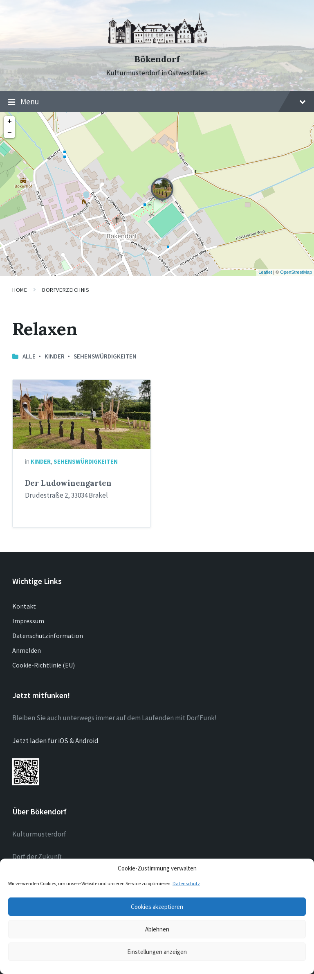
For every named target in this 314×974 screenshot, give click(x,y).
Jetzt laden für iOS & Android (55, 740)
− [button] (9, 133)
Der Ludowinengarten (68, 483)
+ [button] (9, 121)
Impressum (28, 621)
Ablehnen (157, 929)
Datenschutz (186, 883)
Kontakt (24, 606)
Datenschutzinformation (47, 635)
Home (19, 289)
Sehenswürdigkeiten (105, 356)
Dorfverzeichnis (65, 289)
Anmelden (26, 650)
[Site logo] (157, 44)
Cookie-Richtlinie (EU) (43, 665)
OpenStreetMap (296, 272)
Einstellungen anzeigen (157, 952)
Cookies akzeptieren (157, 907)
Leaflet (265, 272)
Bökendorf (157, 59)
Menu (157, 102)
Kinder (55, 356)
